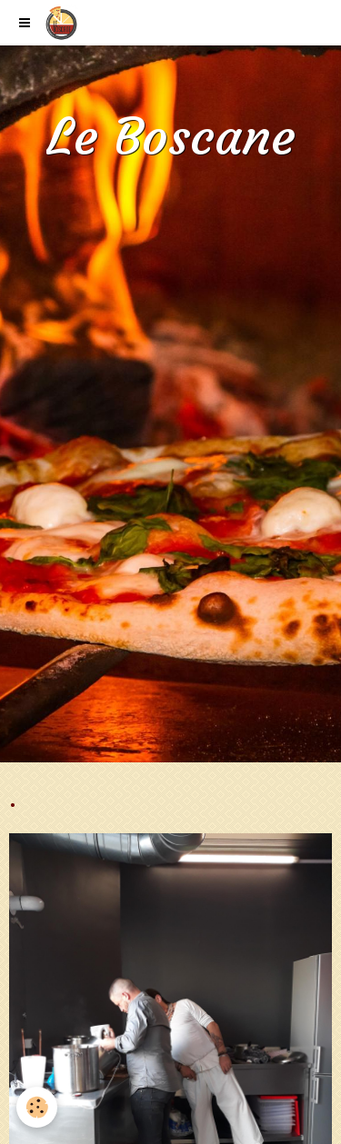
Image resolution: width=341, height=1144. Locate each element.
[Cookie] (36, 1107)
